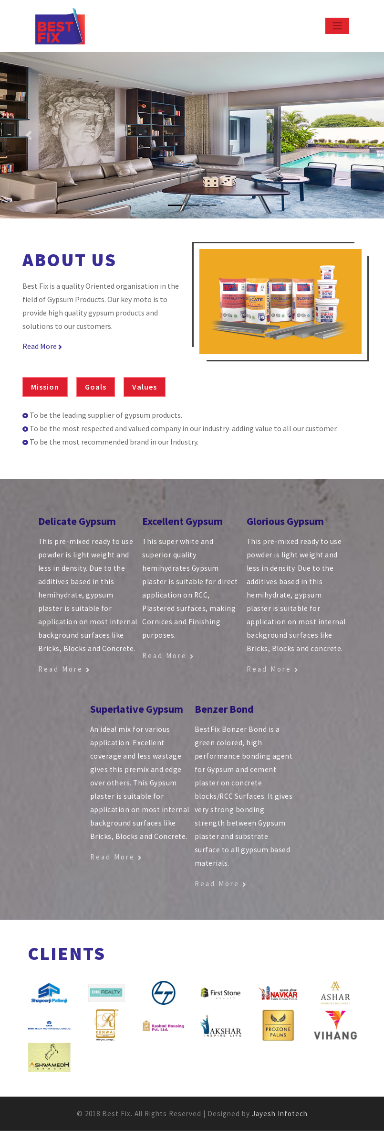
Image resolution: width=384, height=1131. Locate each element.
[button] (29, 135)
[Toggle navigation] (337, 26)
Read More (42, 346)
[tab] (48, 387)
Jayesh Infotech (280, 1113)
